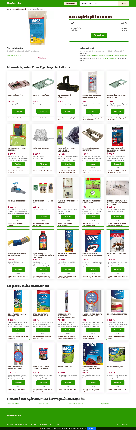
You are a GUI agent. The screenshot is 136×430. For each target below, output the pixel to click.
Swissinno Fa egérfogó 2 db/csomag (92, 202)
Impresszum (18, 425)
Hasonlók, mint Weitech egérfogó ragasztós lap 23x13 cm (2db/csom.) (117, 172)
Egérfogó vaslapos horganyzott (90, 149)
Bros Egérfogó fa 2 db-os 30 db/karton (92, 96)
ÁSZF (26, 425)
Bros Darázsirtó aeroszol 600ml (15, 368)
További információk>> (14, 55)
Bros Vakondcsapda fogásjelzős (17, 315)
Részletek (18, 111)
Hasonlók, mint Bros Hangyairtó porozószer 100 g (42, 337)
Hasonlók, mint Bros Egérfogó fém (42, 118)
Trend (50, 425)
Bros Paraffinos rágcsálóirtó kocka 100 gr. (91, 369)
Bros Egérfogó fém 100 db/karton (117, 96)
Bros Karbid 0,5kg (115, 367)
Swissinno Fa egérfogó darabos (68, 202)
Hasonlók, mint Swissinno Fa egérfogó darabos (66, 224)
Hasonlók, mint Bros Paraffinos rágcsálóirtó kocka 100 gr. (91, 390)
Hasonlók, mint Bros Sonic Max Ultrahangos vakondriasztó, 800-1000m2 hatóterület (67, 338)
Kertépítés (102, 56)
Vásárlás (99, 35)
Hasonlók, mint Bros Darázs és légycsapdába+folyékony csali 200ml (41, 278)
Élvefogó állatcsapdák (120, 56)
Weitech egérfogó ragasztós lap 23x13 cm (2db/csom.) (116, 150)
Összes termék (43, 425)
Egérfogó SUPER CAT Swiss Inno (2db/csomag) (66, 150)
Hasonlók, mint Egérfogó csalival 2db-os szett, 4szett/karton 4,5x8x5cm (117, 225)
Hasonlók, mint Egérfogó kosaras (42, 171)
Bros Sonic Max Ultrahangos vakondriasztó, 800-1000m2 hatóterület (67, 317)
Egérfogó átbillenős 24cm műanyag (17, 255)
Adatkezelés (33, 425)
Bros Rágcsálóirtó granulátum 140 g (41, 368)
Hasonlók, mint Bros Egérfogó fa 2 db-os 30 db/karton (92, 118)
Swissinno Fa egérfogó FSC (43, 202)
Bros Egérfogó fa (15, 95)
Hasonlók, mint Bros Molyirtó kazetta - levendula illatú (91, 337)
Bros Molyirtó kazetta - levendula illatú (92, 315)
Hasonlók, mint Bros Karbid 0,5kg (117, 389)
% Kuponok (57, 425)
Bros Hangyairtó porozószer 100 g (40, 315)
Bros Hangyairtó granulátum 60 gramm (92, 255)
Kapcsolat (10, 425)
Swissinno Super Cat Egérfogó (17, 149)
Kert (96, 56)
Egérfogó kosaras (41, 148)
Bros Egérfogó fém (41, 95)
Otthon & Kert (90, 56)
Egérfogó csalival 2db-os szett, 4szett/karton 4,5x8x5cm (117, 203)
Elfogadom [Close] (92, 428)
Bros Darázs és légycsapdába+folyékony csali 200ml (44, 255)
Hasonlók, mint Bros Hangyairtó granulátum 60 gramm (92, 277)
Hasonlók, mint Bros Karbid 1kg (67, 389)
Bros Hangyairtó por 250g (116, 255)
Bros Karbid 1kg (65, 367)
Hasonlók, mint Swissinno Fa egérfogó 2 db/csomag (91, 224)
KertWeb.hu (14, 3)
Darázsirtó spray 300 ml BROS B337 (67, 255)
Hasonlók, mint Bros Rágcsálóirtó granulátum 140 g (42, 390)
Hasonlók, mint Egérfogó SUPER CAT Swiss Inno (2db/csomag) (67, 171)
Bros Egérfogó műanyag (64, 96)
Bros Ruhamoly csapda (117, 314)
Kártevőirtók (109, 56)
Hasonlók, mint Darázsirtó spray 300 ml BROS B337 (67, 277)
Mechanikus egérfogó (18, 201)
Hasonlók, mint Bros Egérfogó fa (17, 118)
